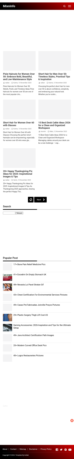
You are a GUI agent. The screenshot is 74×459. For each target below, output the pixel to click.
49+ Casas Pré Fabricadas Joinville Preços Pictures (36, 305)
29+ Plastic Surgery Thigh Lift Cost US (30, 315)
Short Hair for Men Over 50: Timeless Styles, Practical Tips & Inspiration (54, 77)
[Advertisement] (37, 441)
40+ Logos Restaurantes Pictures (28, 355)
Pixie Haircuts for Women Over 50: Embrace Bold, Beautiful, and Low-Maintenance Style (19, 77)
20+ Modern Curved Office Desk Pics (29, 345)
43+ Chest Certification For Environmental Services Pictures (40, 295)
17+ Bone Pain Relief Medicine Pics (29, 264)
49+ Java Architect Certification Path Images (33, 335)
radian (7, 83)
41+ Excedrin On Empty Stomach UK (29, 274)
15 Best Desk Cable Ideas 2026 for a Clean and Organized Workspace (54, 125)
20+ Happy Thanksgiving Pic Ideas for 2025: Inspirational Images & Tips (17, 174)
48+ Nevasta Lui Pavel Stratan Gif (28, 284)
